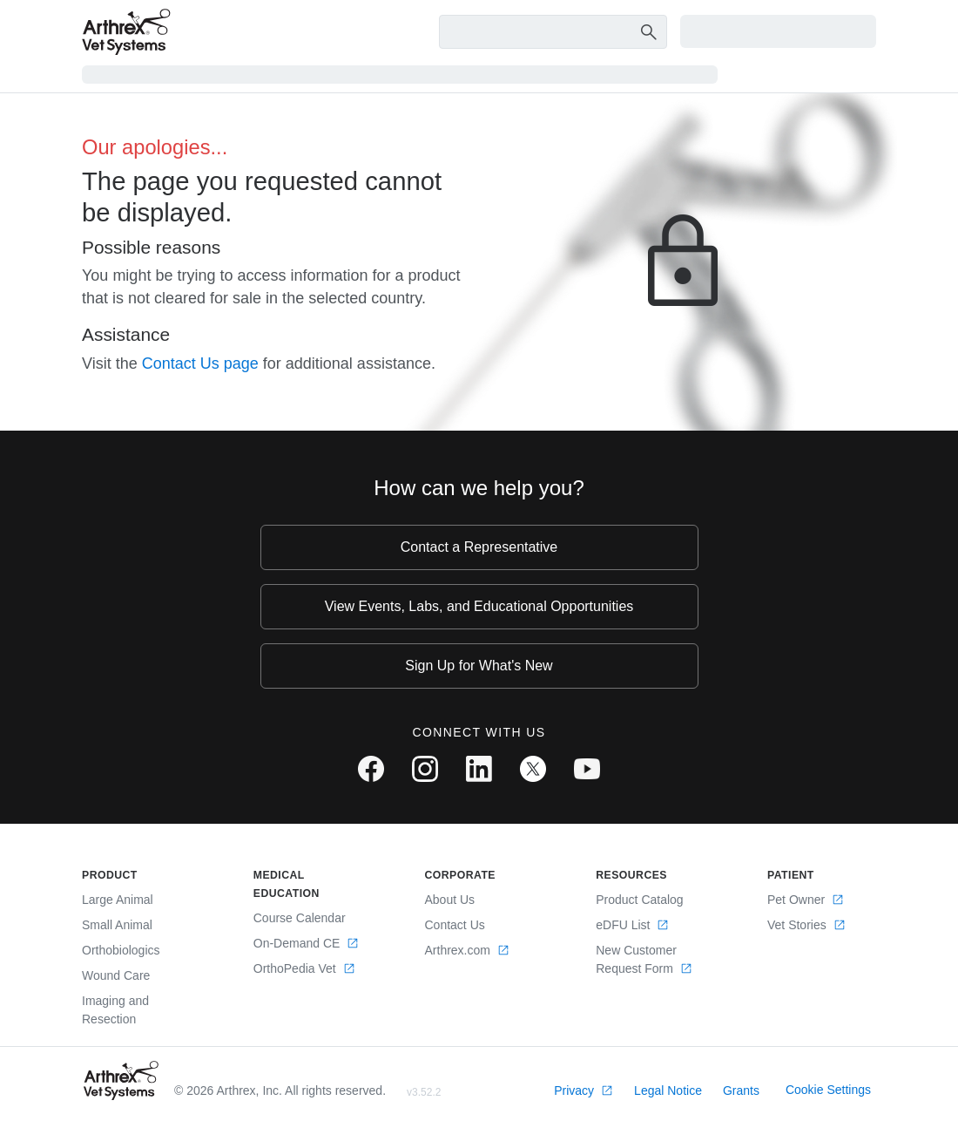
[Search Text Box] (553, 32)
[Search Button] (646, 32)
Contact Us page (200, 363)
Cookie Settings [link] (828, 1090)
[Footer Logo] (121, 1080)
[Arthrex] (126, 32)
